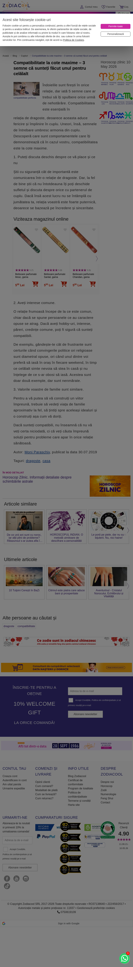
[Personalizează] (115, 34)
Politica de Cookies (73, 40)
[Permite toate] (115, 26)
